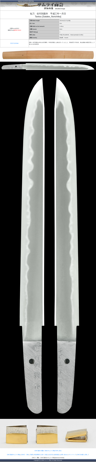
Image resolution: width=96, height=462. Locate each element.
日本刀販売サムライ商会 (13, 454)
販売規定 (57, 454)
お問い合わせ (64, 454)
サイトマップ (72, 454)
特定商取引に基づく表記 (41, 454)
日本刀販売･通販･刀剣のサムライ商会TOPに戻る (47, 450)
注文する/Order (14, 43)
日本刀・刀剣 (25, 454)
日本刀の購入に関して (83, 454)
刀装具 (31, 454)
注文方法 (51, 454)
